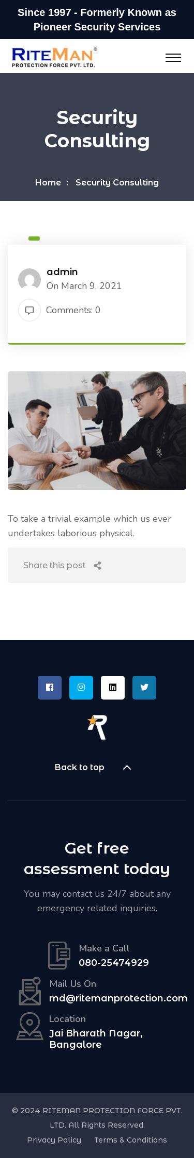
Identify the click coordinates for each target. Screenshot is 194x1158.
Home (48, 183)
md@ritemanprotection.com (118, 998)
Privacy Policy (54, 1140)
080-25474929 (114, 963)
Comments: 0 (59, 310)
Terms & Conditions (130, 1140)
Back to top (97, 767)
